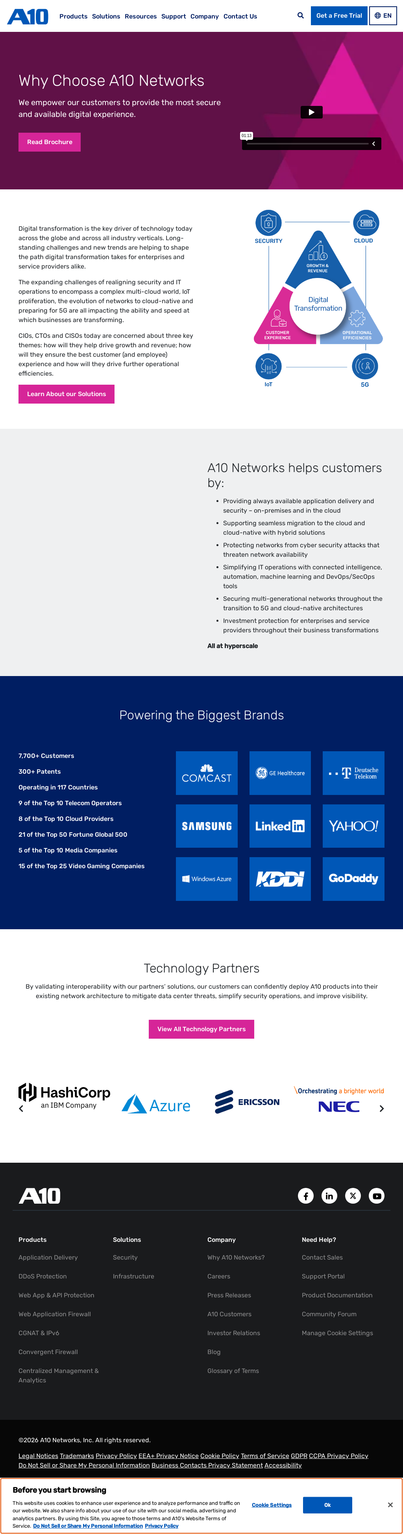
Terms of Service (265, 1465)
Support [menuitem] (173, 16)
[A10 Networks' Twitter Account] (353, 1205)
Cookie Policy (219, 1465)
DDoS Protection (42, 1286)
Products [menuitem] (73, 16)
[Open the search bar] (300, 15)
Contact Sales (322, 1267)
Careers (218, 1286)
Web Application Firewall (54, 1324)
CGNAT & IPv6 (38, 1343)
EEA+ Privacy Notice (169, 1465)
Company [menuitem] (204, 16)
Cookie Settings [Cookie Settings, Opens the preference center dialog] (272, 1505)
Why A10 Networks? (236, 1267)
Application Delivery (48, 1267)
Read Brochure (54, 144)
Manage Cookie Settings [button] (337, 1343)
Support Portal (323, 1286)
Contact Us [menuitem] (240, 16)
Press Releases (229, 1305)
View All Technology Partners (201, 1036)
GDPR (299, 1465)
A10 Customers (229, 1324)
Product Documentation (337, 1305)
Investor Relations (233, 1343)
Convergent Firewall (48, 1361)
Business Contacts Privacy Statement (207, 1475)
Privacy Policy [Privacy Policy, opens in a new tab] (161, 1526)
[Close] (390, 1505)
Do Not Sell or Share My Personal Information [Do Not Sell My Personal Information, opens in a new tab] (88, 1526)
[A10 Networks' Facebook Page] (306, 1205)
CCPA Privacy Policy (338, 1465)
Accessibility (283, 1475)
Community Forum (329, 1324)
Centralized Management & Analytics (58, 1385)
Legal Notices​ (38, 1465)
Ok (327, 1505)
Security (125, 1267)
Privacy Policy (116, 1465)
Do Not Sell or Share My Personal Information (84, 1475)
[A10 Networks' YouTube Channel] (377, 1205)
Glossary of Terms (233, 1380)
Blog (214, 1361)
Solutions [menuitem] (106, 16)
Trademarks (77, 1465)
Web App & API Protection (56, 1305)
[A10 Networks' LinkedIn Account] (330, 1205)
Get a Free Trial (339, 15)
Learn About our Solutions (71, 396)
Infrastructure (133, 1286)
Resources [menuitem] (141, 16)
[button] (21, 1119)
